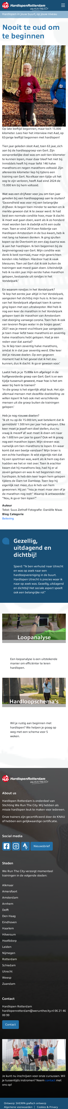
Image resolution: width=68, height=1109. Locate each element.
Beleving (8, 518)
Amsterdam (10, 897)
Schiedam (9, 965)
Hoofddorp (9, 940)
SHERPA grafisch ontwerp (31, 1103)
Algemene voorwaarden (18, 1107)
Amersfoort (9, 891)
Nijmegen (8, 953)
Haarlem (8, 928)
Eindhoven (9, 922)
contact (50, 1080)
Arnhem (7, 903)
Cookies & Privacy (47, 1107)
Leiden (6, 947)
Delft (5, 910)
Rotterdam (9, 959)
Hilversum (9, 934)
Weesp (6, 977)
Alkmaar (7, 885)
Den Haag (9, 916)
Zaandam (8, 983)
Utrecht (7, 971)
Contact (10, 1024)
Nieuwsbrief (42, 846)
